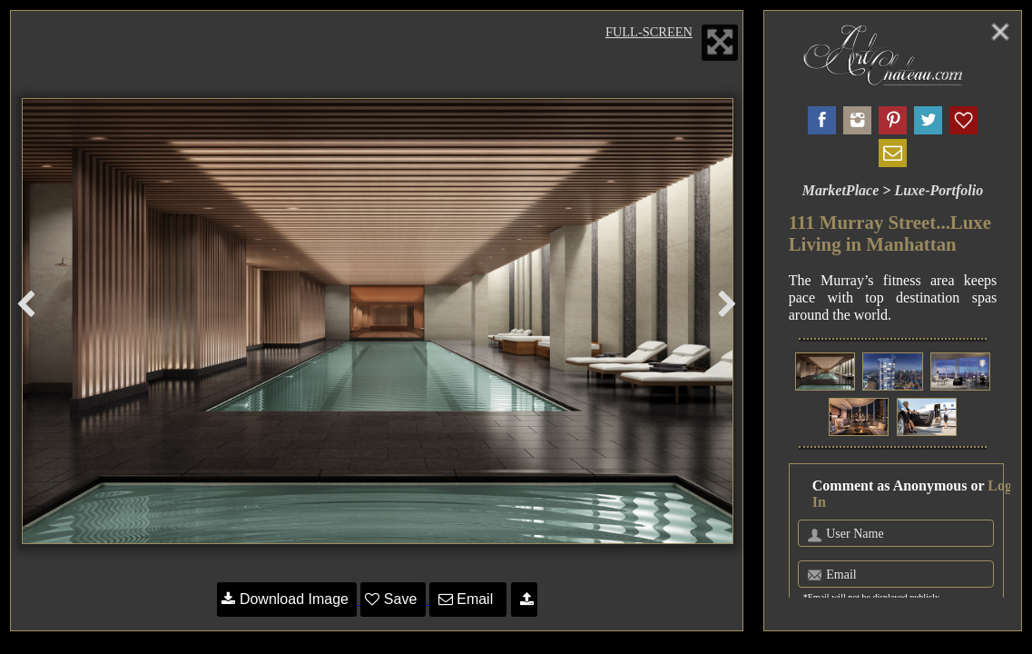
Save (392, 599)
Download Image (286, 599)
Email (467, 599)
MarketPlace (840, 190)
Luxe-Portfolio (938, 190)
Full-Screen (649, 32)
